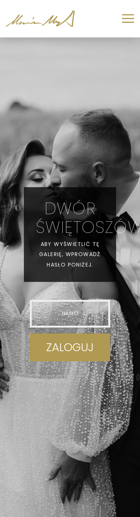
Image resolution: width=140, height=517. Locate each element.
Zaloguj (70, 347)
